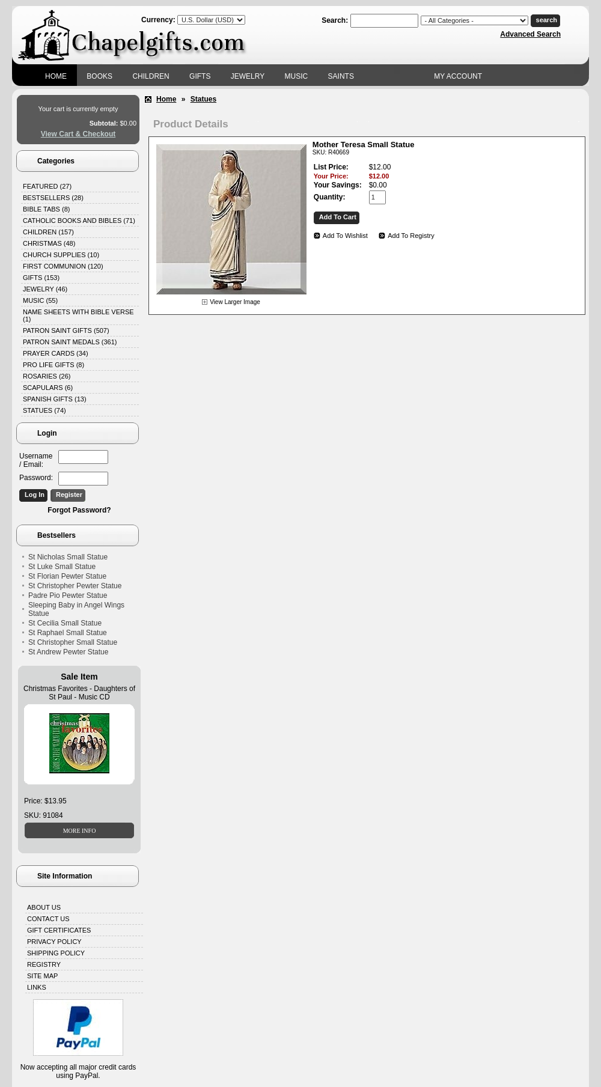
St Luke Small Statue (62, 566)
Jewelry (247, 76)
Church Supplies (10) (61, 254)
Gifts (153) (41, 277)
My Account (458, 76)
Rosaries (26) (46, 376)
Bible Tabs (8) (46, 209)
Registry (44, 964)
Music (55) (40, 300)
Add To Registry (411, 235)
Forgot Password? (79, 510)
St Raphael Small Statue (67, 633)
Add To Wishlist (345, 235)
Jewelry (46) (45, 289)
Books (99, 76)
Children (150, 76)
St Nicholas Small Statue (68, 557)
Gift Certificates (59, 930)
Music (296, 76)
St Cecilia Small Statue (65, 623)
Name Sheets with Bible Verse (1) (78, 315)
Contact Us (48, 918)
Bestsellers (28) (53, 197)
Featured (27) (47, 186)
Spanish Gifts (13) (55, 399)
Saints (341, 76)
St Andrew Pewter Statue (68, 652)
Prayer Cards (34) (55, 353)
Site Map (42, 975)
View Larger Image (235, 302)
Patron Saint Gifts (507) (66, 330)
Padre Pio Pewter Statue (67, 595)
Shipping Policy (56, 953)
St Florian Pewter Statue (67, 576)
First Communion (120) (63, 266)
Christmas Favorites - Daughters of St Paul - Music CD (79, 692)
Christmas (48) (49, 243)
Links (36, 987)
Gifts (199, 76)
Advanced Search (530, 34)
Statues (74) (44, 410)
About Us (44, 907)
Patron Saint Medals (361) (70, 342)
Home (56, 76)
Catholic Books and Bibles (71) (79, 220)
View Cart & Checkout (78, 134)
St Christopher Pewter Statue (74, 586)
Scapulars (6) (48, 387)
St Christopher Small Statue (72, 642)
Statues (203, 99)
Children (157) (48, 232)
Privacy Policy (54, 941)
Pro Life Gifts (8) (53, 364)
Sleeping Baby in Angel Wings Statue (76, 609)
